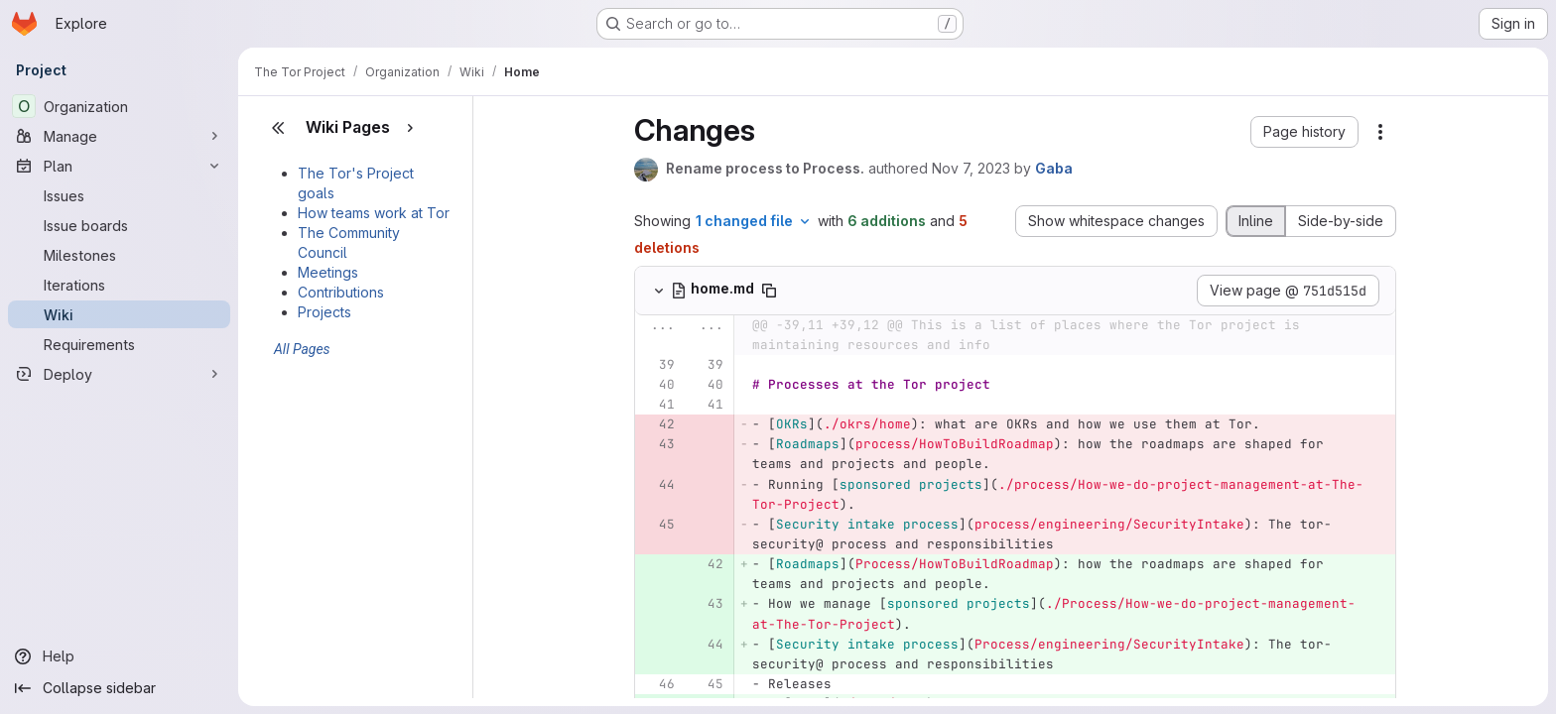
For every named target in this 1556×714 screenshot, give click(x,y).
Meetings (328, 272)
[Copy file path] (769, 290)
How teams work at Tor (374, 212)
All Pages (302, 349)
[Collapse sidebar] (119, 688)
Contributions (341, 292)
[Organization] (119, 106)
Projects (324, 311)
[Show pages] (410, 128)
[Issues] (119, 195)
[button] (1304, 132)
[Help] (119, 656)
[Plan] (119, 165)
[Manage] (119, 136)
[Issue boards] (119, 225)
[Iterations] (119, 284)
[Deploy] (119, 374)
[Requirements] (119, 344)
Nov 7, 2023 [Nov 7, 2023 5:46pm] (971, 168)
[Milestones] (119, 255)
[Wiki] (119, 314)
